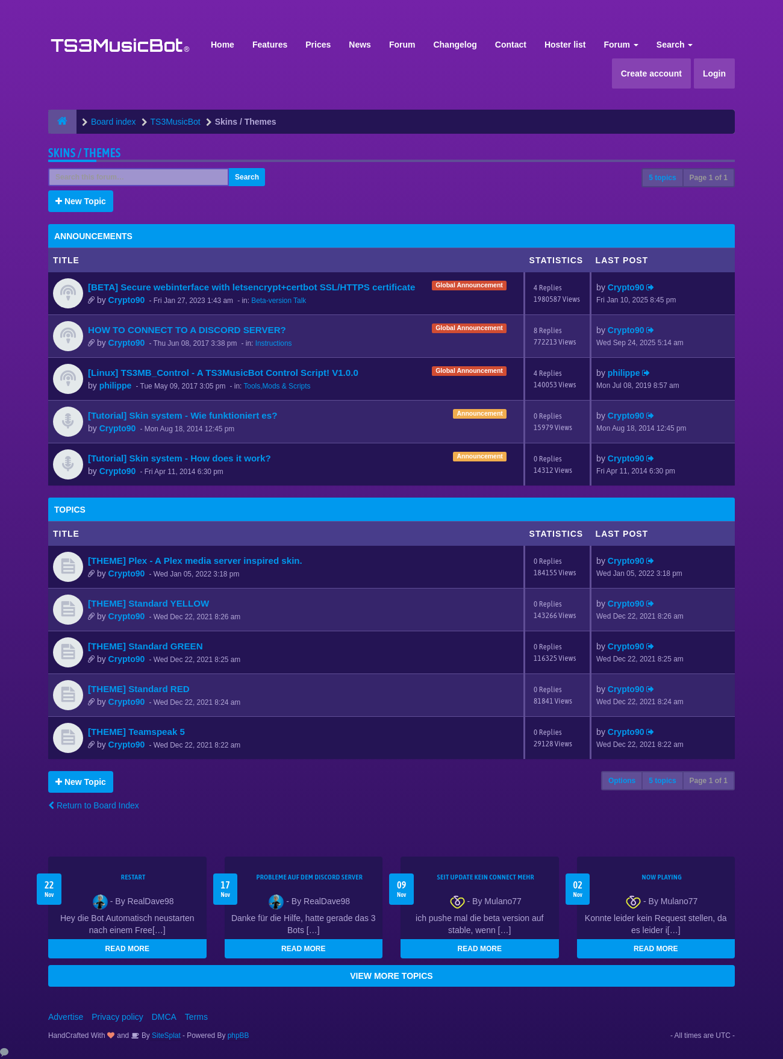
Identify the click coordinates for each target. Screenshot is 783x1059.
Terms (196, 1017)
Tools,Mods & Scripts (276, 386)
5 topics (662, 177)
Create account (651, 73)
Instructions (273, 343)
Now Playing (662, 877)
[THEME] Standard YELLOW (148, 603)
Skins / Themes (84, 153)
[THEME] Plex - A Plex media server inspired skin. (195, 560)
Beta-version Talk (278, 300)
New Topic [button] (80, 201)
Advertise (65, 1017)
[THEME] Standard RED (139, 689)
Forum (402, 44)
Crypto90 (126, 300)
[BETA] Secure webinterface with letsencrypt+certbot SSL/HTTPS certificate (251, 287)
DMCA (164, 1017)
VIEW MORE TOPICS (391, 976)
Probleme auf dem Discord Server (309, 877)
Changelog (454, 44)
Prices (318, 44)
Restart (133, 877)
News (360, 44)
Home (222, 44)
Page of (709, 177)
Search (675, 44)
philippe (115, 385)
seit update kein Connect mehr (485, 877)
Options (621, 780)
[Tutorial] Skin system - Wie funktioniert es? (182, 415)
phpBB (238, 1035)
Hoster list (564, 44)
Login (714, 73)
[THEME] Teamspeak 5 (136, 731)
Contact (510, 44)
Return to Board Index (93, 805)
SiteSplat (165, 1035)
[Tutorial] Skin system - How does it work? (179, 458)
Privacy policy (117, 1017)
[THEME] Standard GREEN (145, 646)
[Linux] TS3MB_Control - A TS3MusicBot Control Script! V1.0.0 (223, 372)
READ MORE (127, 949)
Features (269, 44)
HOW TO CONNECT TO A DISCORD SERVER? (187, 330)
